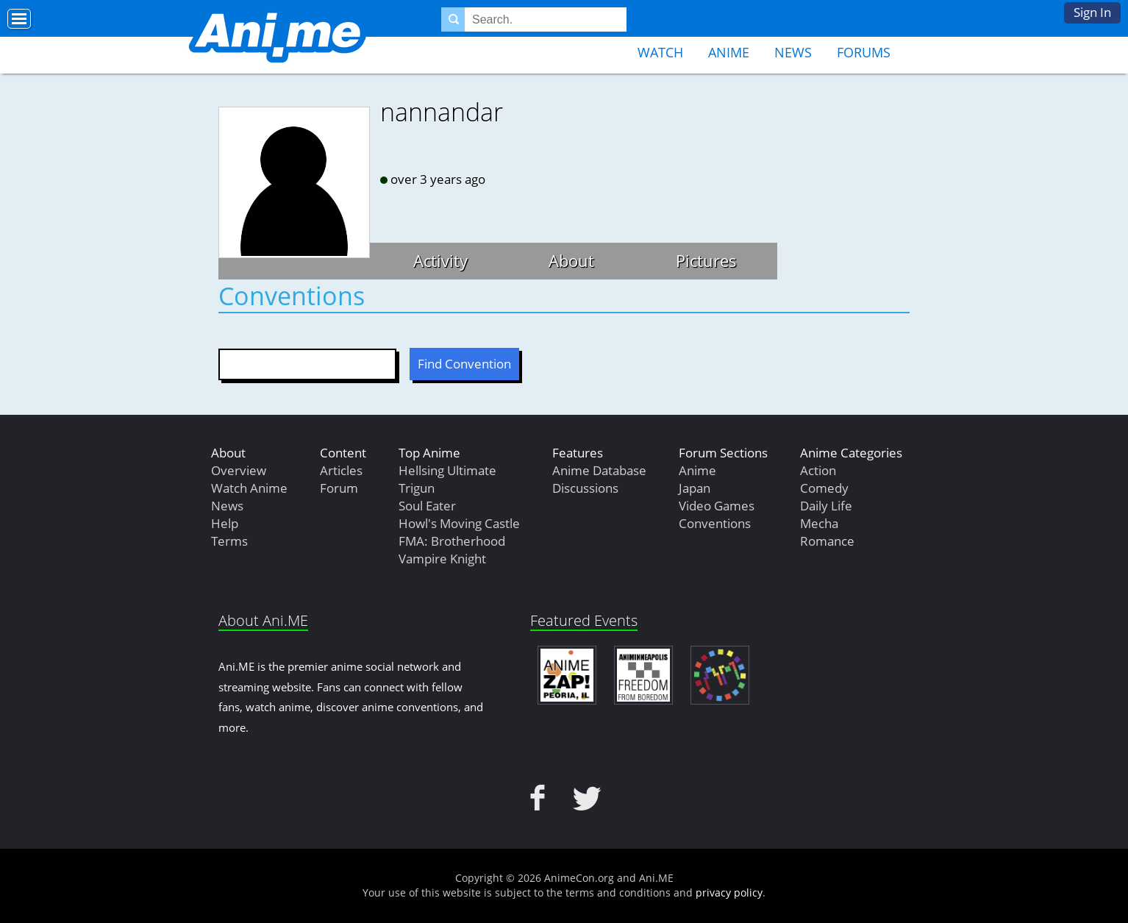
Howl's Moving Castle (459, 523)
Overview (238, 470)
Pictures (706, 260)
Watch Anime (249, 488)
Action (818, 470)
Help (224, 523)
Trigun (417, 488)
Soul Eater (427, 505)
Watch (660, 52)
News (793, 52)
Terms (229, 540)
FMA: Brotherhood (452, 540)
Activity (440, 260)
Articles (341, 470)
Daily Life (826, 505)
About (571, 260)
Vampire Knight (442, 558)
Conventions (715, 523)
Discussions (585, 488)
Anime (728, 52)
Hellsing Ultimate (447, 470)
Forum (339, 488)
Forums (863, 52)
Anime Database (599, 470)
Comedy (824, 488)
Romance (827, 540)
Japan (694, 488)
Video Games (716, 505)
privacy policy (729, 892)
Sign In (1092, 12)
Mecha (819, 523)
